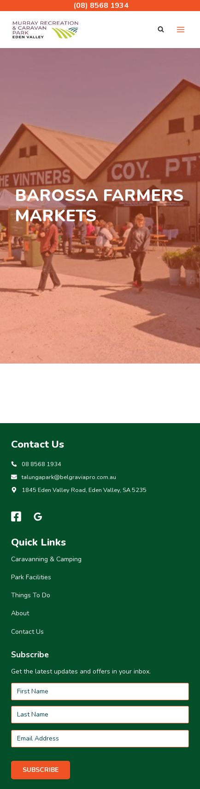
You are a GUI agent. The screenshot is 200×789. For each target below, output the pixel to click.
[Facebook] (16, 516)
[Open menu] (180, 29)
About (20, 613)
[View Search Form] (160, 29)
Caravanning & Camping (46, 559)
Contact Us (27, 631)
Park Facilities (31, 577)
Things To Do (30, 595)
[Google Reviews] (38, 516)
